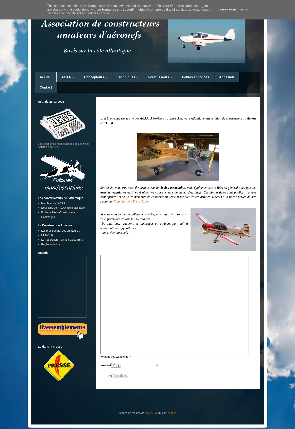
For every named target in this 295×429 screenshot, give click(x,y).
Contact (46, 87)
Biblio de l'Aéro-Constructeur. (58, 212)
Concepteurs (95, 77)
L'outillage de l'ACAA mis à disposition (63, 207)
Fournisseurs (160, 77)
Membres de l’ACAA (53, 203)
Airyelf (148, 414)
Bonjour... (109, 107)
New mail (105, 366)
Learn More (228, 9)
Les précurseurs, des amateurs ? (60, 230)
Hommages (48, 216)
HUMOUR (47, 235)
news (184, 214)
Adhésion (226, 77)
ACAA (67, 77)
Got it (245, 9)
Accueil (45, 77)
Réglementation (50, 244)
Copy (116, 366)
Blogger (171, 414)
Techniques (127, 77)
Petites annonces (195, 77)
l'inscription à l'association (132, 201)
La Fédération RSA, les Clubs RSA (62, 239)
